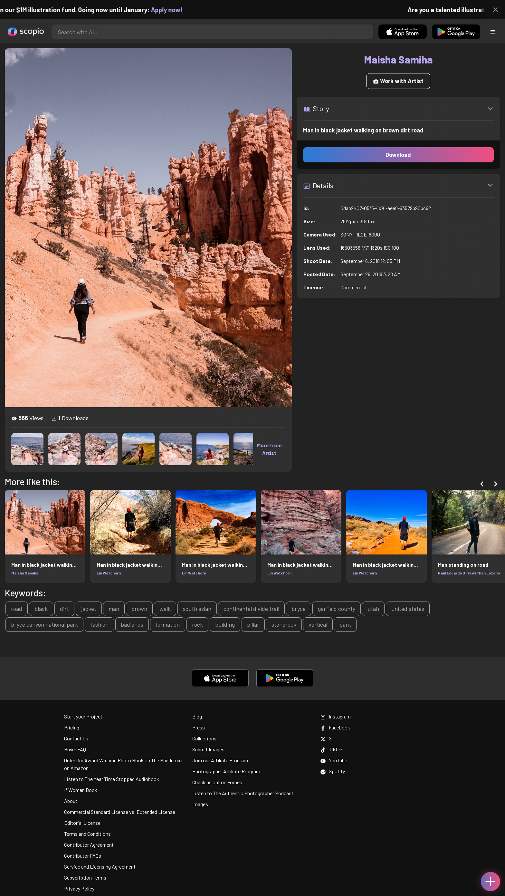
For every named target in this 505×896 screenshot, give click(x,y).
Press (198, 727)
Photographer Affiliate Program (226, 771)
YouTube (333, 760)
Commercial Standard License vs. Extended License (119, 812)
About (70, 801)
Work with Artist (398, 80)
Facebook (335, 727)
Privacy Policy (79, 888)
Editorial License (82, 823)
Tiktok (331, 749)
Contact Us (76, 738)
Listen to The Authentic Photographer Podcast (242, 793)
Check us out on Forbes (217, 782)
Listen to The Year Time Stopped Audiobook (111, 779)
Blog (197, 716)
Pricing (71, 727)
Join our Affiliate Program (220, 760)
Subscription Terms (85, 877)
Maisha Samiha (24, 573)
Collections (204, 738)
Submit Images (208, 749)
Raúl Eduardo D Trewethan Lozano (469, 573)
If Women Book (80, 790)
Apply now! (173, 10)
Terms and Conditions (87, 834)
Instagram (335, 716)
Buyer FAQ (75, 749)
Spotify (332, 771)
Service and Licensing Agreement (100, 866)
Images (200, 804)
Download (398, 154)
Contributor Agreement (89, 845)
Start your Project (83, 716)
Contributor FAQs (82, 856)
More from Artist (269, 449)
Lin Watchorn (109, 573)
